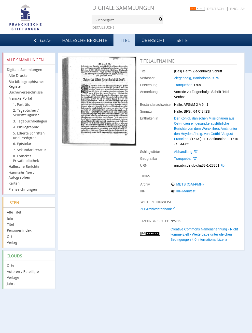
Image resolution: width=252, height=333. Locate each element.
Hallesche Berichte (84, 40)
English (237, 9)
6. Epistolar (22, 143)
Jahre (11, 283)
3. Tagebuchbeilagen (30, 121)
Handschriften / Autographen (21, 175)
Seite (182, 40)
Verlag (12, 242)
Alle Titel (14, 212)
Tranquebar (183, 85)
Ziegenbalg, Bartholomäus (194, 78)
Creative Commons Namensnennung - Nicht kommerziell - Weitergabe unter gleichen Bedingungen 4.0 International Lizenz (204, 234)
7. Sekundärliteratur (29, 149)
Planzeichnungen (23, 189)
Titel (10, 224)
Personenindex (19, 230)
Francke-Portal (20, 98)
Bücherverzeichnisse (26, 92)
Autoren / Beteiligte (23, 271)
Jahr (10, 218)
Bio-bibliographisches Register (26, 84)
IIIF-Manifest (185, 191)
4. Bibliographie (26, 127)
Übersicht (153, 40)
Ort (9, 236)
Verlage (13, 277)
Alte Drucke (18, 75)
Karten (14, 183)
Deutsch (215, 9)
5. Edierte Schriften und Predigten (29, 135)
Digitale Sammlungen (123, 7)
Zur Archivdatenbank (156, 209)
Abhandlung (183, 152)
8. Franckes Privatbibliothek (26, 158)
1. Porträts (21, 104)
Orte (10, 265)
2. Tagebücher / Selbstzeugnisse (26, 112)
